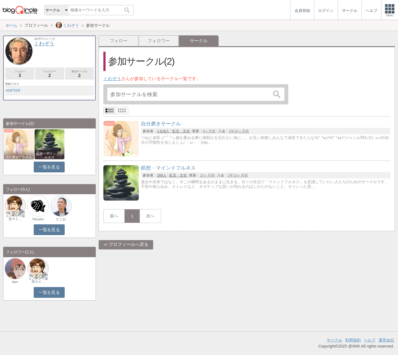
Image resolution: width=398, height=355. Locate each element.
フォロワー (159, 40)
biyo (15, 281)
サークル (334, 340)
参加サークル (79, 74)
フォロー (118, 40)
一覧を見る (49, 167)
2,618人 (163, 131)
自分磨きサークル (19, 157)
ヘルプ (369, 340)
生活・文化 (181, 131)
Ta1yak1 (38, 219)
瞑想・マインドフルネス (49, 155)
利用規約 (353, 340)
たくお (61, 219)
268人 (161, 175)
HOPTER (13, 90)
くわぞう (112, 78)
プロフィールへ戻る (128, 244)
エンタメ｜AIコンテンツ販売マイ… (15, 216)
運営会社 (386, 340)
